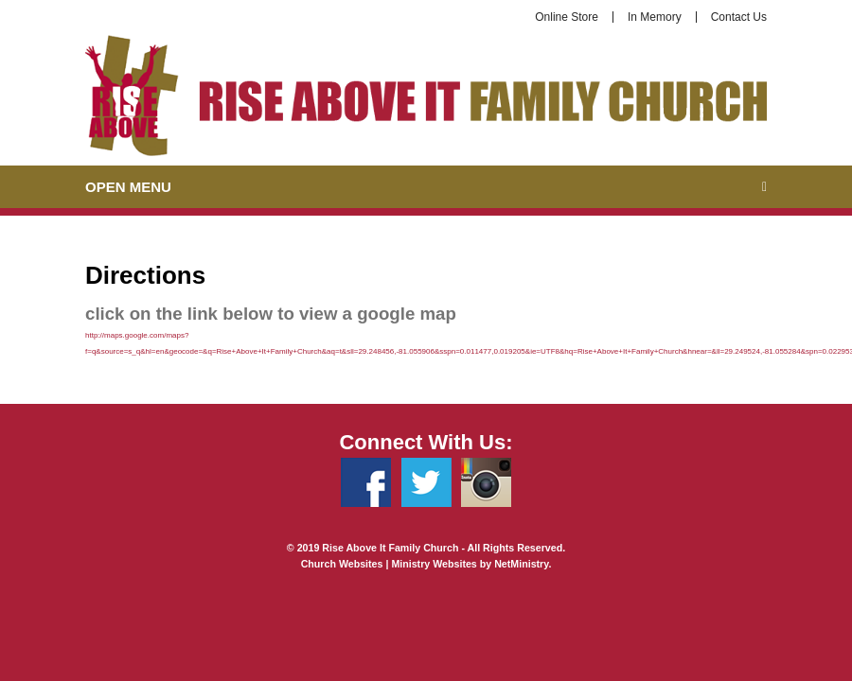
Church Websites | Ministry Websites (390, 563)
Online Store (566, 17)
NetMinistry (521, 563)
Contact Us (739, 17)
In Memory (655, 17)
